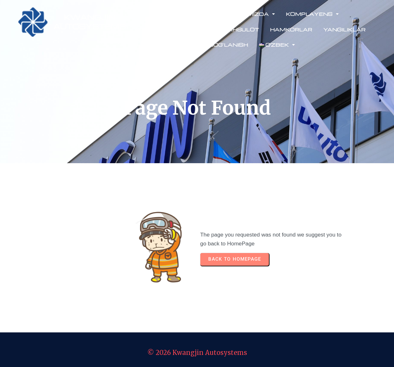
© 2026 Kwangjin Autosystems (197, 353)
